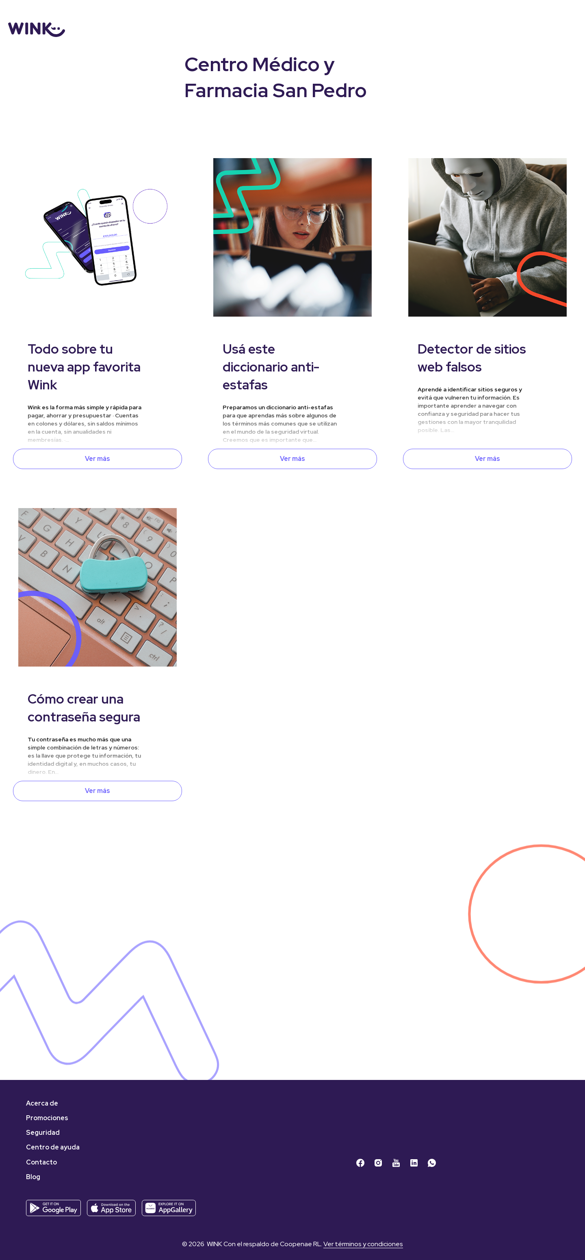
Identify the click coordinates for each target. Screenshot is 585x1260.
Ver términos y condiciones (363, 1244)
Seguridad (43, 1132)
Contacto (41, 1162)
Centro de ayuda (53, 1147)
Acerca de (42, 1103)
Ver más (97, 458)
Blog (33, 1177)
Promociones (47, 1118)
